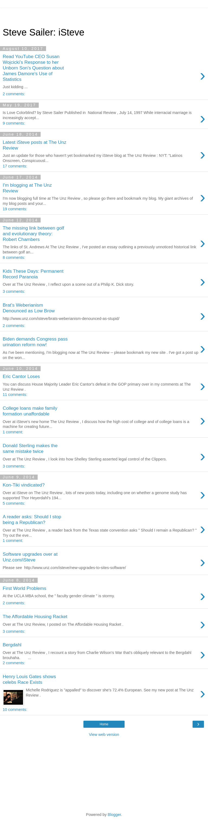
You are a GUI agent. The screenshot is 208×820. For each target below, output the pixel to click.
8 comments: (14, 257)
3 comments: (14, 291)
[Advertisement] (104, 15)
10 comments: (15, 709)
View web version (104, 734)
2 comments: (14, 94)
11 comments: (15, 394)
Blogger (114, 814)
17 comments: (15, 166)
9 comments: (14, 123)
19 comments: (15, 209)
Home (104, 724)
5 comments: (14, 503)
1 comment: (13, 432)
